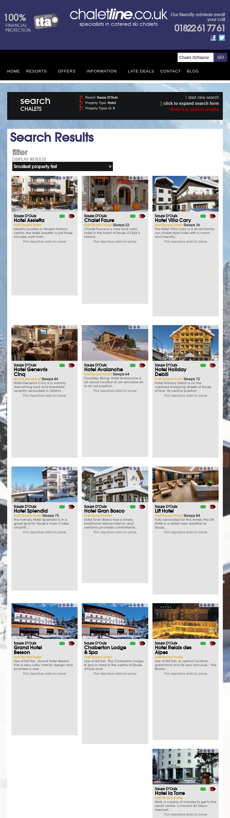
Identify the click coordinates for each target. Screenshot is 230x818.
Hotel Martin (169, 549)
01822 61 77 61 (199, 28)
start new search (202, 97)
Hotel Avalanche (103, 300)
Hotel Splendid (31, 384)
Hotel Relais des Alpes (173, 466)
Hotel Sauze (97, 549)
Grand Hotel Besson (28, 466)
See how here (129, 769)
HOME (13, 71)
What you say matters (43, 729)
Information (102, 71)
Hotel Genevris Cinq (30, 302)
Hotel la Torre (29, 549)
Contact (170, 71)
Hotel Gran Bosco (104, 384)
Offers (67, 71)
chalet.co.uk (122, 778)
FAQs (156, 713)
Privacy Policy (129, 756)
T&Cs (156, 696)
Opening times (155, 729)
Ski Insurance (43, 696)
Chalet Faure (99, 220)
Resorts (36, 71)
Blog (193, 71)
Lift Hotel (164, 384)
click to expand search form (189, 103)
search (35, 103)
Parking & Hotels (42, 713)
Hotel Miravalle (101, 628)
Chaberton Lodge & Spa (105, 466)
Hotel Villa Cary (173, 220)
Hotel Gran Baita (33, 628)
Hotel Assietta (29, 220)
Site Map (106, 756)
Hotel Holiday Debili (170, 302)
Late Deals (141, 71)
